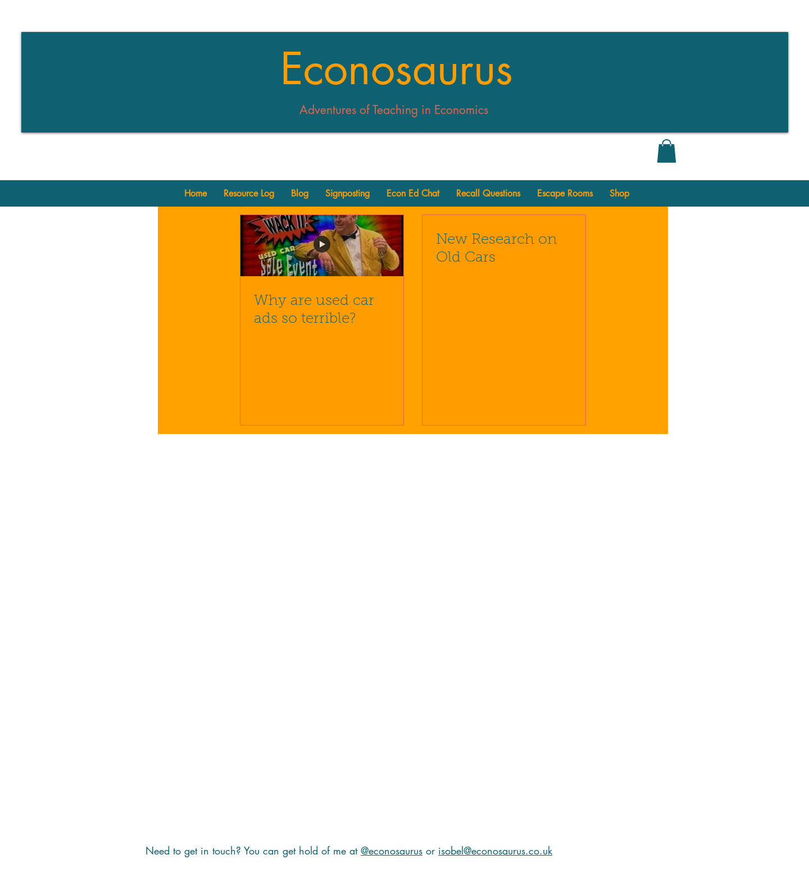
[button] (666, 151)
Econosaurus (396, 69)
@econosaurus (391, 850)
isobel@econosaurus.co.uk (495, 850)
